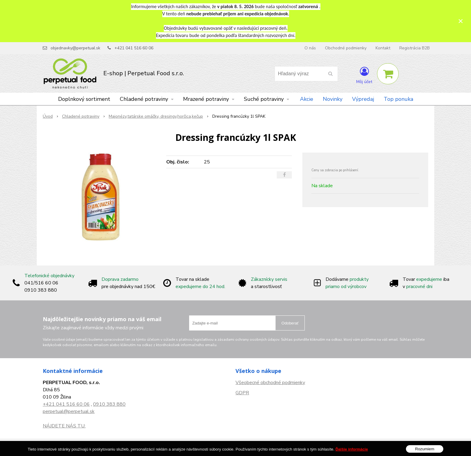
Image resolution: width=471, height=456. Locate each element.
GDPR (242, 392)
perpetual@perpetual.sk (69, 411)
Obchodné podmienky (346, 48)
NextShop (226, 447)
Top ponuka (398, 99)
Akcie (306, 99)
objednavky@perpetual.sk (75, 48)
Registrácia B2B (414, 48)
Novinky (332, 99)
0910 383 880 (109, 404)
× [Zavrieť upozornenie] (460, 21)
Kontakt (383, 48)
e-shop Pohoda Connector (261, 447)
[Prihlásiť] (364, 75)
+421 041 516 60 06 (133, 48)
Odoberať (290, 323)
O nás (310, 48)
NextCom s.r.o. (302, 447)
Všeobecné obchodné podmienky (270, 382)
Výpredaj (363, 99)
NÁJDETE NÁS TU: (64, 426)
